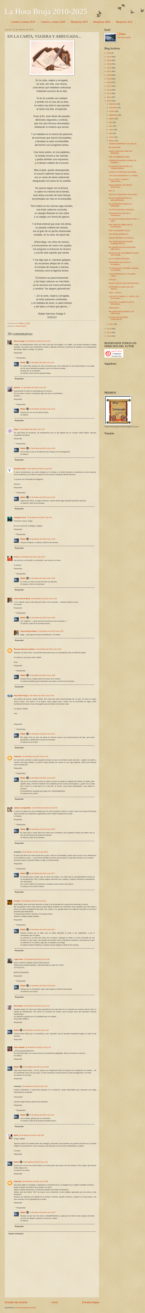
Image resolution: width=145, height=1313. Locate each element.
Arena (16, 557)
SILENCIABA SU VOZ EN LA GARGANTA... (120, 214)
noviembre (113, 108)
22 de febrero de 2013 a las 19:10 (35, 852)
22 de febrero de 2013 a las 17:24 (35, 756)
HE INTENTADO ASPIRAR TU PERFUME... (120, 205)
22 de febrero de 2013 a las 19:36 (36, 959)
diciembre (113, 104)
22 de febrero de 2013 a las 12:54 (48, 649)
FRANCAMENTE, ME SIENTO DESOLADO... (120, 186)
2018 (109, 82)
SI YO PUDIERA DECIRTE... (120, 259)
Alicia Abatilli (19, 1047)
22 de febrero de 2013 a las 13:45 (42, 448)
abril (111, 133)
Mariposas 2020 (101, 21)
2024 (109, 60)
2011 (109, 332)
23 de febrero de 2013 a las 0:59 (31, 1135)
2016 (109, 90)
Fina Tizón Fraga (20, 696)
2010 (109, 336)
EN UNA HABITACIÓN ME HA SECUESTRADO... (120, 199)
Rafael (23, 362)
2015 (109, 93)
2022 (109, 68)
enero (111, 324)
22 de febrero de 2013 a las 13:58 (42, 675)
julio (111, 122)
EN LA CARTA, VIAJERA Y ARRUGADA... (119, 180)
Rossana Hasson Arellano (24, 649)
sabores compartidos (22, 808)
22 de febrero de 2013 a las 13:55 (42, 618)
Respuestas (21, 358)
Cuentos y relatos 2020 (53, 21)
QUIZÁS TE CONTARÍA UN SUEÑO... (123, 172)
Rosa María (18, 1006)
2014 (109, 97)
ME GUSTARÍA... (115, 147)
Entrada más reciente (16, 1302)
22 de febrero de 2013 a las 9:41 (39, 517)
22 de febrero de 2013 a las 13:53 (42, 539)
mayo (111, 130)
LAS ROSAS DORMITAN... (119, 234)
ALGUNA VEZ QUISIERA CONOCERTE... (118, 318)
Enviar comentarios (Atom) (26, 1308)
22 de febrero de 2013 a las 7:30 (32, 429)
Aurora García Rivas (22, 599)
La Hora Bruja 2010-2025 (46, 11)
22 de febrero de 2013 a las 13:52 (42, 497)
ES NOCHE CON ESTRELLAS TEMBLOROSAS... (120, 167)
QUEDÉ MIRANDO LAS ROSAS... (122, 238)
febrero (112, 141)
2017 (109, 86)
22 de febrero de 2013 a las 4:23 (33, 388)
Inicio (55, 1302)
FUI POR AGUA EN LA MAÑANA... (122, 210)
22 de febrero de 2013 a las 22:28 (36, 1067)
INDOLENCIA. (114, 308)
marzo (111, 137)
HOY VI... (112, 191)
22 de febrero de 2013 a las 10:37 (32, 557)
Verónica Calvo (20, 469)
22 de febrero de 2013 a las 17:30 (50, 631)
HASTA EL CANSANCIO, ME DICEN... (123, 195)
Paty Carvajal (19, 341)
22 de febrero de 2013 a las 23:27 (35, 1086)
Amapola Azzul (20, 517)
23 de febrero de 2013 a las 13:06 (35, 1181)
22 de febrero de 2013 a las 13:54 (42, 578)
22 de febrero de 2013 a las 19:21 (33, 901)
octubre (112, 111)
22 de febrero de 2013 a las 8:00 (39, 469)
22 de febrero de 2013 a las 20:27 (42, 734)
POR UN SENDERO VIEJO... (120, 231)
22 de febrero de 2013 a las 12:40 (44, 599)
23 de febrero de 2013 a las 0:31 (42, 1115)
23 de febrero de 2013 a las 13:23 (42, 1212)
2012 (109, 329)
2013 (109, 101)
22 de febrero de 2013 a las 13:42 (42, 409)
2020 (109, 75)
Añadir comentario (15, 1234)
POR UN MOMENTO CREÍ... (120, 157)
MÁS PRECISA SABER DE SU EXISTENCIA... (120, 226)
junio (111, 126)
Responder (18, 353)
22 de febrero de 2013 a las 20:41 (42, 929)
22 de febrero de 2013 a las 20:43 (42, 986)
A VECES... (113, 280)
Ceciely (17, 901)
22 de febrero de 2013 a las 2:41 (42, 362)
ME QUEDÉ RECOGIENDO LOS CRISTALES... (121, 313)
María (16, 1135)
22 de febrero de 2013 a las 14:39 (41, 696)
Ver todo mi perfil (124, 37)
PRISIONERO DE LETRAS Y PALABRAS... (120, 263)
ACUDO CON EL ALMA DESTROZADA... (124, 283)
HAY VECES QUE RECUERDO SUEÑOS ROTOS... (121, 243)
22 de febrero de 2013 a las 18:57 (45, 808)
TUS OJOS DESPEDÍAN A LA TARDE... (124, 176)
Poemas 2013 (21, 326)
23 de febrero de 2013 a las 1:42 (35, 1162)
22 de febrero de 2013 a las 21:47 (38, 1047)
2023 (109, 64)
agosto (112, 119)
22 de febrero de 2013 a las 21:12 (36, 1006)
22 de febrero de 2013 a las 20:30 (42, 778)
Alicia (16, 429)
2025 (109, 57)
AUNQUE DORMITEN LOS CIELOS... (123, 144)
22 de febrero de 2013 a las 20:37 (42, 873)
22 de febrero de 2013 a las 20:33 (42, 829)
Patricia (17, 388)
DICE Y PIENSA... (116, 293)
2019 (109, 79)
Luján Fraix (18, 959)
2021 (109, 71)
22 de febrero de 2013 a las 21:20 (36, 1030)
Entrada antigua (90, 1302)
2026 (109, 53)
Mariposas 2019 (79, 21)
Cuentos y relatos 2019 (23, 21)
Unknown (18, 756)
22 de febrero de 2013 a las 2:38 (37, 341)
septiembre (113, 115)
